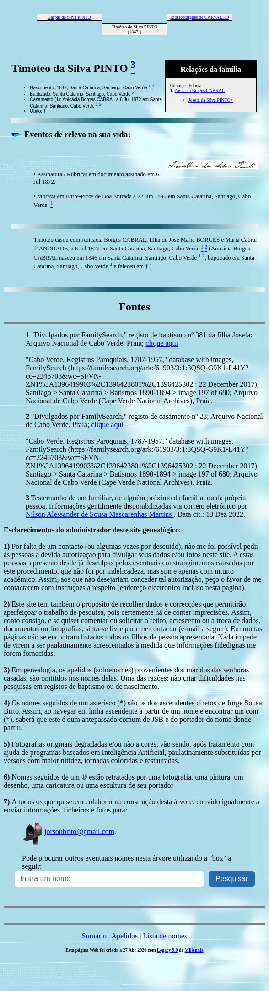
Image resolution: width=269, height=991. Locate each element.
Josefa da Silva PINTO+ (210, 100)
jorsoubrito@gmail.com (68, 831)
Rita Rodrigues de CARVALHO (199, 17)
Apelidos (124, 936)
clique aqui (161, 343)
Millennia (194, 950)
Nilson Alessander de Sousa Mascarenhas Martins (100, 514)
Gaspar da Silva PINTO (69, 17)
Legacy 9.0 (167, 950)
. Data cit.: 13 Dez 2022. (209, 514)
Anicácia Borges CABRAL (200, 90)
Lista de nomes (165, 936)
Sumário (94, 936)
